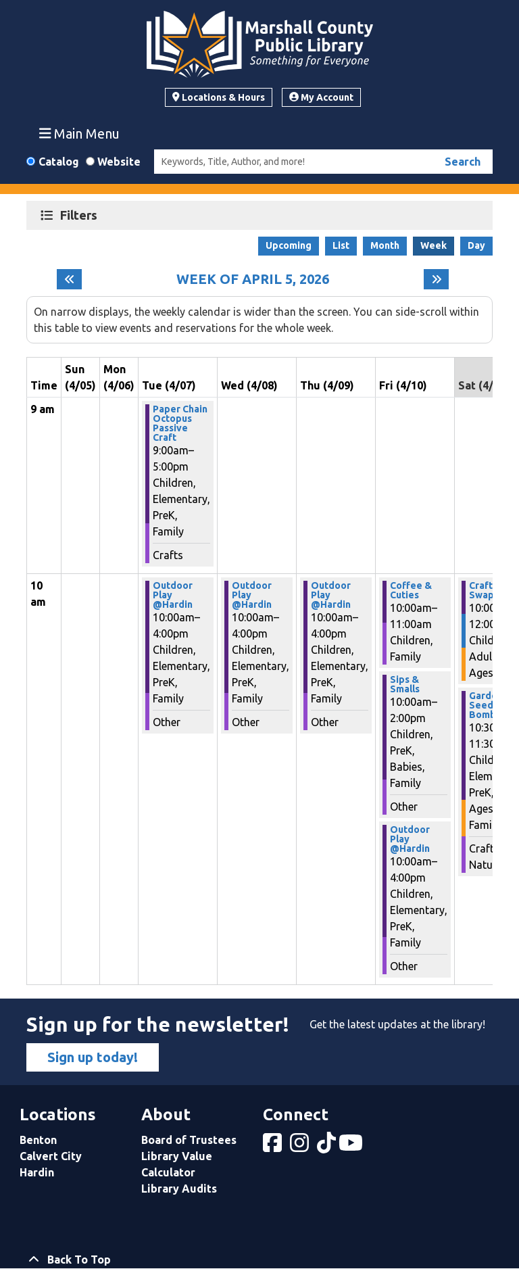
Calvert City (51, 1156)
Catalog (59, 161)
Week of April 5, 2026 (252, 279)
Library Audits (179, 1188)
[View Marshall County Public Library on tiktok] (328, 1147)
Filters (80, 215)
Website (119, 161)
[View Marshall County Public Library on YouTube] (352, 1147)
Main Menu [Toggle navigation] (79, 133)
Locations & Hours (218, 97)
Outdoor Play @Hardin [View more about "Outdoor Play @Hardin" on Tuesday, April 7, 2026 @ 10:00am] (173, 595)
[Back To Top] (259, 1259)
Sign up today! (92, 1057)
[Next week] (436, 279)
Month (384, 245)
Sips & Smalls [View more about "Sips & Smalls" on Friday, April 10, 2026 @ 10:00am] (405, 684)
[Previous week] (69, 279)
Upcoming (289, 245)
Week (433, 245)
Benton (38, 1140)
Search (462, 161)
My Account (321, 97)
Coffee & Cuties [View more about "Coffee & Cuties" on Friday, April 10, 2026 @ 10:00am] (411, 590)
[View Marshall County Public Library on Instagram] (301, 1147)
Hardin (37, 1172)
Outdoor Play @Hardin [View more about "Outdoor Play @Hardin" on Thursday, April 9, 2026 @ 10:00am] (331, 595)
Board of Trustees (189, 1140)
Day (476, 245)
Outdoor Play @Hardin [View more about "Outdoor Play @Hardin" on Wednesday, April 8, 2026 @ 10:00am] (252, 595)
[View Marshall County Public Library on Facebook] (274, 1147)
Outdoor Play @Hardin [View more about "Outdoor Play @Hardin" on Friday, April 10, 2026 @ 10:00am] (410, 839)
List (340, 245)
